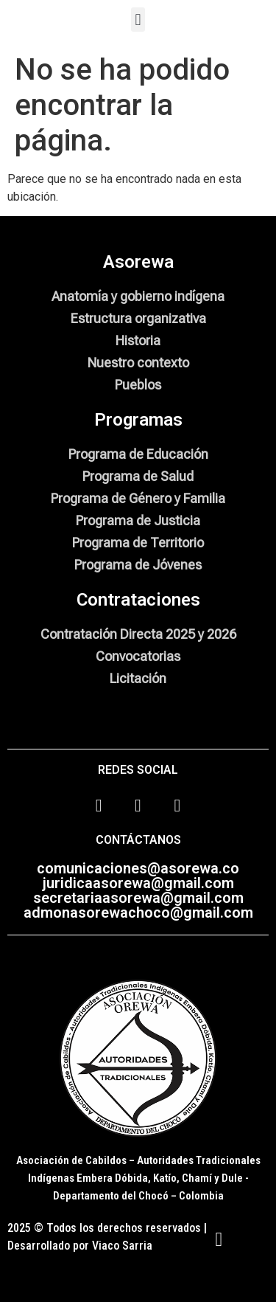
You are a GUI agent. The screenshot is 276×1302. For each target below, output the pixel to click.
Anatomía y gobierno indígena (138, 296)
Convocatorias (138, 656)
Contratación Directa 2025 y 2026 (138, 634)
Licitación (138, 678)
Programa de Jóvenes (138, 564)
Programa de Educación (138, 454)
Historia (138, 340)
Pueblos (138, 384)
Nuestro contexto (138, 362)
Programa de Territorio (138, 542)
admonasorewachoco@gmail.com (138, 912)
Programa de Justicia (138, 520)
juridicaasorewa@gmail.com (138, 883)
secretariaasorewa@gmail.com (138, 898)
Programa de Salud (138, 476)
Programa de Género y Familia (138, 498)
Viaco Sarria (122, 1246)
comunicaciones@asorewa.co (138, 868)
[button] (138, 19)
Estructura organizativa (138, 318)
